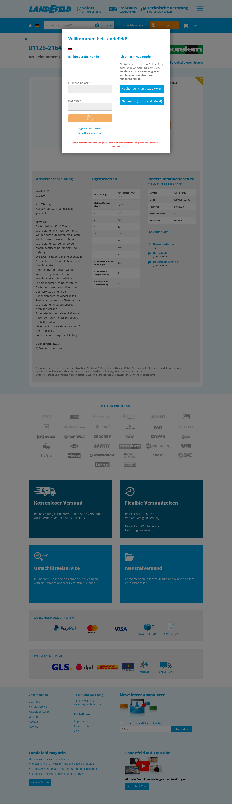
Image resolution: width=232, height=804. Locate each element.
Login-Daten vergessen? (90, 133)
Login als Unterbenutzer (90, 128)
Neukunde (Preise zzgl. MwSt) (141, 89)
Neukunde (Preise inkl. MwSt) (142, 101)
